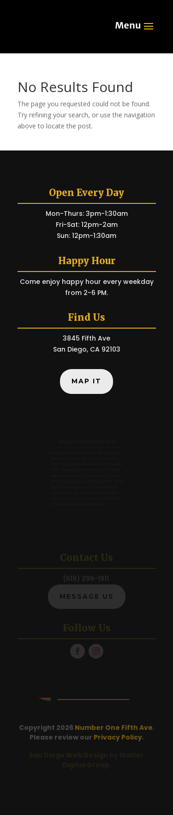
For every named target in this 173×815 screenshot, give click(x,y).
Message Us (87, 596)
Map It (86, 381)
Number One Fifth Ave (114, 727)
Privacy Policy (118, 737)
